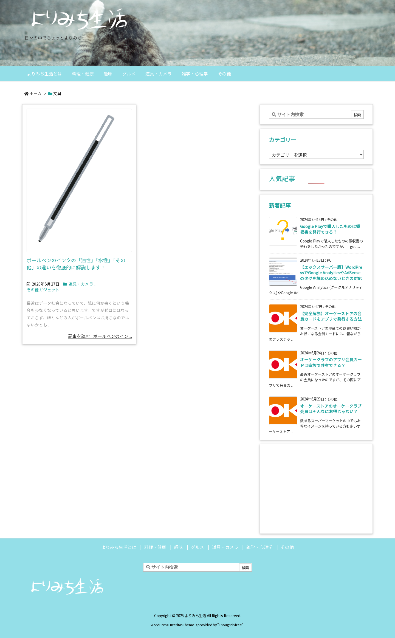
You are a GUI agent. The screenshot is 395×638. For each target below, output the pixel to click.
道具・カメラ (81, 284)
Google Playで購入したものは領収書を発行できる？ (330, 229)
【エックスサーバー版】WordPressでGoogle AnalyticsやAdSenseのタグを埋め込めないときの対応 (331, 272)
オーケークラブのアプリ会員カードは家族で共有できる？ (331, 362)
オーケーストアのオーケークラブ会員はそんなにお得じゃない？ (331, 408)
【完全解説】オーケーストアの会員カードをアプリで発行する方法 (331, 316)
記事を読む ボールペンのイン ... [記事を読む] (100, 336)
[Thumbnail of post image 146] (79, 180)
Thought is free (230, 624)
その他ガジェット (43, 289)
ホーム (35, 93)
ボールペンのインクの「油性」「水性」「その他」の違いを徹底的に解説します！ (76, 263)
